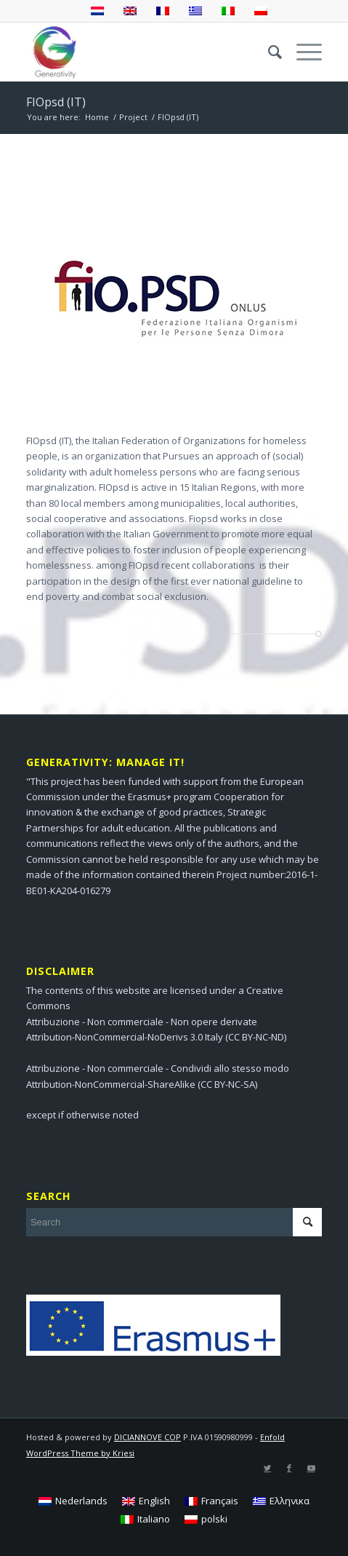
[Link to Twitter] (267, 1468)
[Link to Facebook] (289, 1468)
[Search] (268, 52)
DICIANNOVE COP (147, 1436)
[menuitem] (268, 52)
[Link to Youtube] (311, 1468)
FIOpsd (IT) (56, 102)
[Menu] (302, 52)
